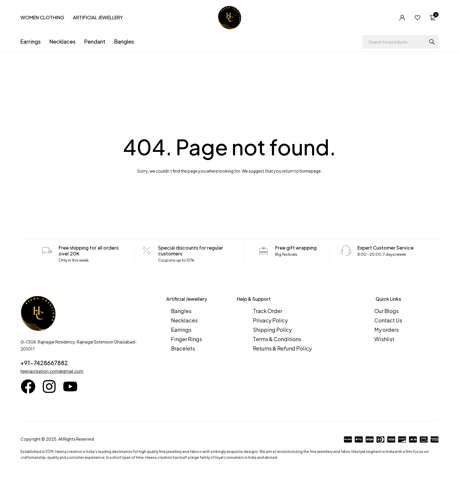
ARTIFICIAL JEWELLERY (98, 17)
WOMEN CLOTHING (42, 17)
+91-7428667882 (44, 362)
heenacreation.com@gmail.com (51, 371)
